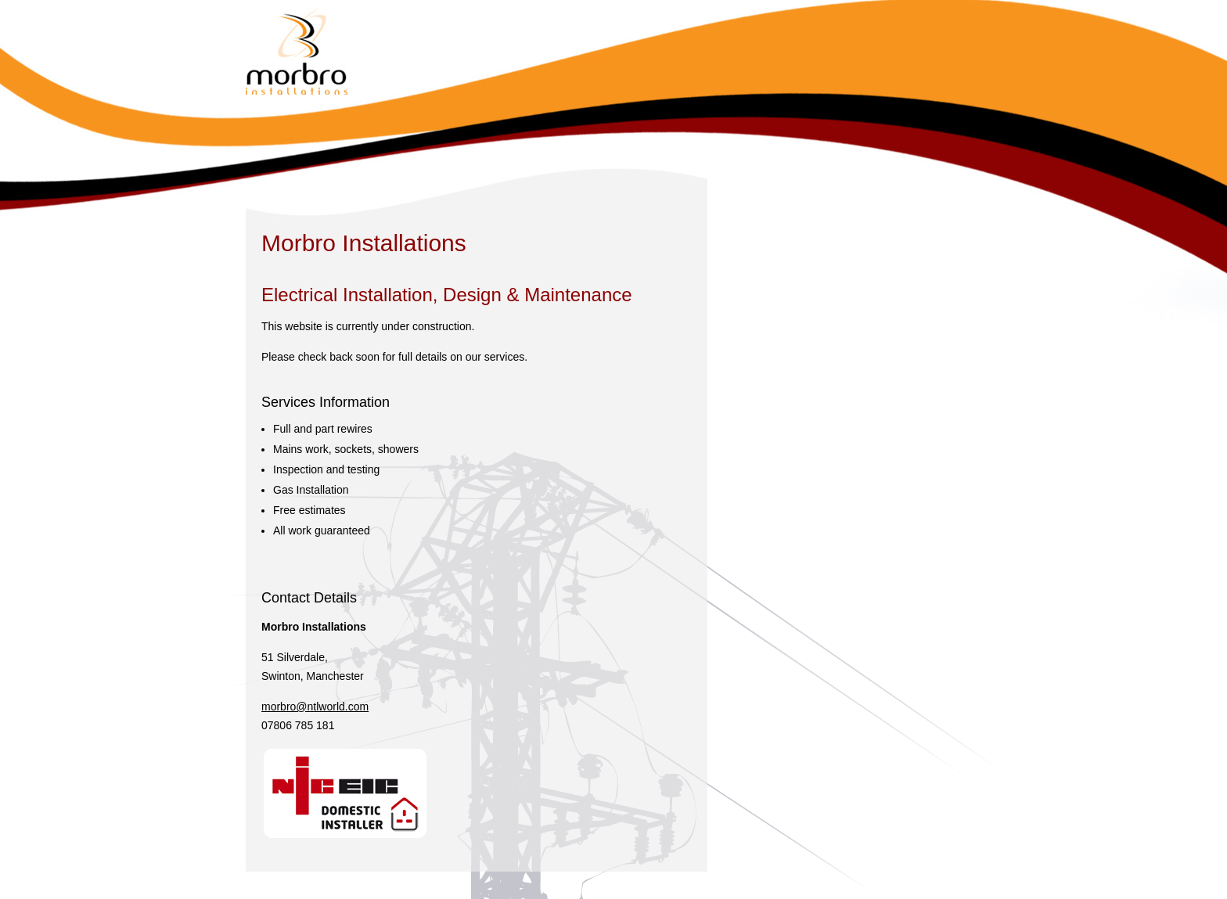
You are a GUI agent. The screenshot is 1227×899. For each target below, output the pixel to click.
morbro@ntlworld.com (315, 706)
